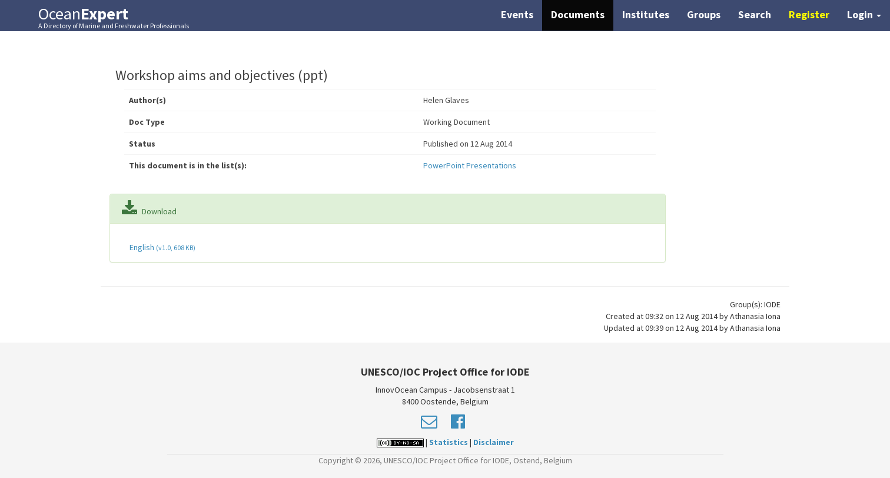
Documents (578, 14)
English (161, 247)
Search (754, 14)
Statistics (448, 442)
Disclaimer (493, 442)
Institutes (645, 14)
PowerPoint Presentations (469, 165)
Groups (703, 14)
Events (517, 14)
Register (809, 14)
